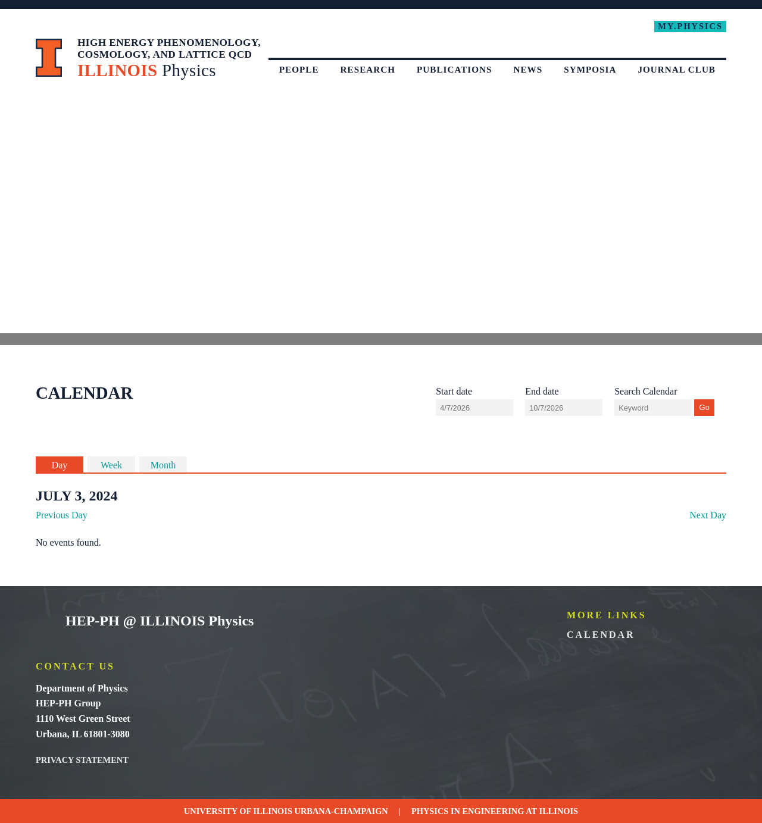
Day (60, 465)
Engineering (493, 811)
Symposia (590, 69)
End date (541, 391)
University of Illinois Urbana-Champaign (45, 622)
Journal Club (677, 69)
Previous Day (62, 515)
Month (163, 465)
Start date (454, 391)
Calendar (601, 635)
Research (368, 69)
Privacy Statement (82, 760)
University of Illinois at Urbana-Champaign (49, 58)
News (528, 69)
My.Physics (690, 26)
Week (111, 465)
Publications (454, 69)
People (299, 69)
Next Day (707, 515)
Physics (429, 811)
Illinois (559, 811)
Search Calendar (645, 391)
